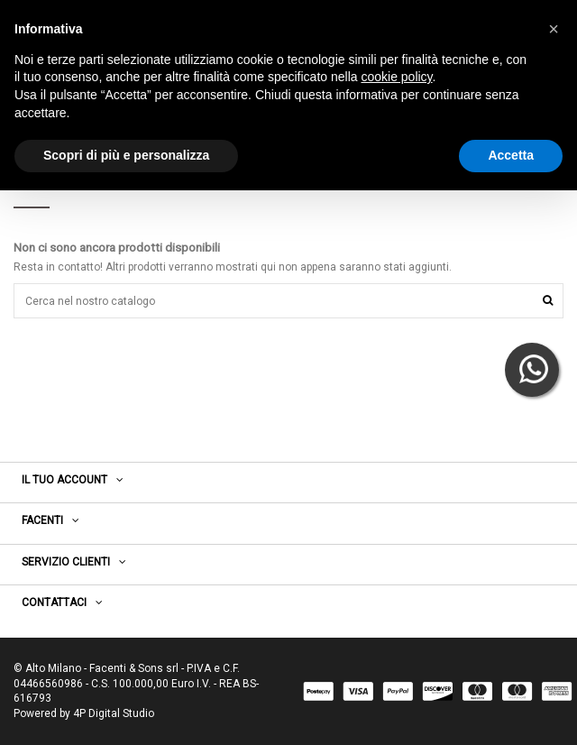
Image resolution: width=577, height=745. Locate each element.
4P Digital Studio (113, 713)
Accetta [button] (511, 155)
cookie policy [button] (396, 76)
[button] (553, 28)
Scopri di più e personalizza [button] (126, 155)
